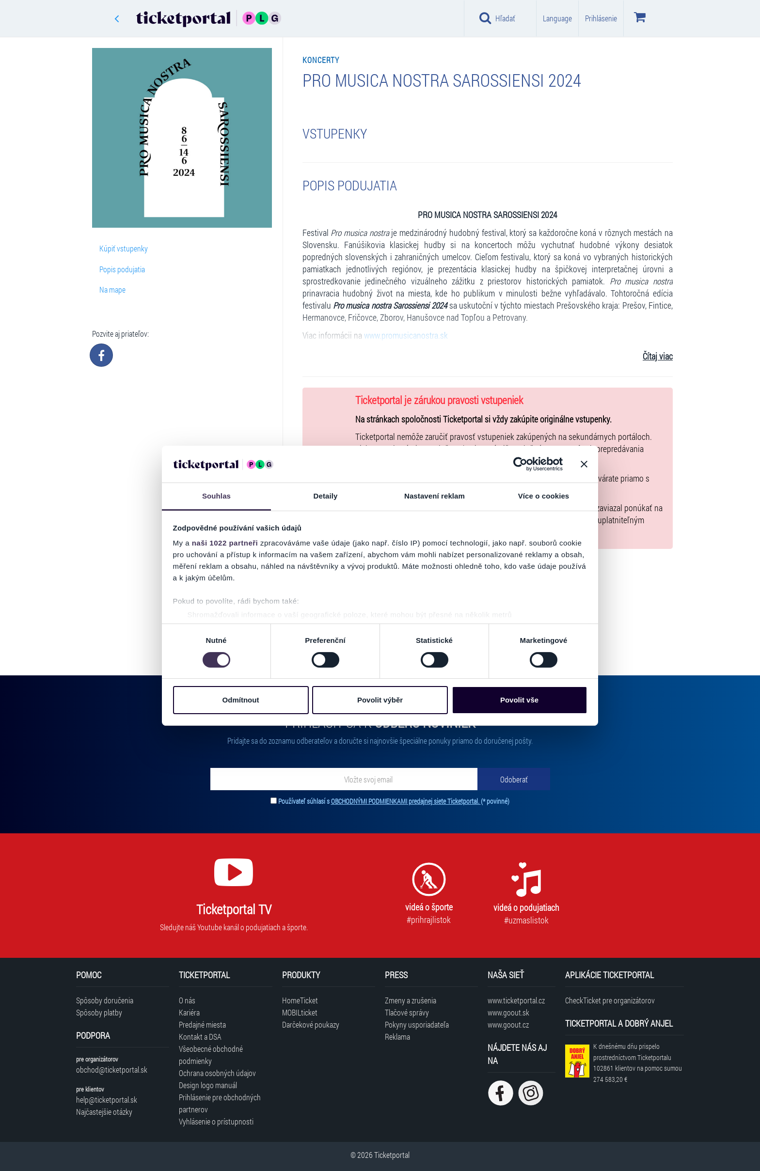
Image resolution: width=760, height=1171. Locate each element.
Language (557, 18)
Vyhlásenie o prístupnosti (216, 1121)
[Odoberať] (513, 779)
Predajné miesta (202, 1024)
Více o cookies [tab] (544, 496)
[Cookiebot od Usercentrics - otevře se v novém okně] (520, 464)
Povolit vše (519, 700)
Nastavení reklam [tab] (434, 496)
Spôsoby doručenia (104, 1000)
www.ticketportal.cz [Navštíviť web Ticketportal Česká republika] (516, 1000)
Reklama (397, 1036)
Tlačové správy (407, 1012)
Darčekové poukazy (310, 1024)
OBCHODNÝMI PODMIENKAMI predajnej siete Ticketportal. (406, 801)
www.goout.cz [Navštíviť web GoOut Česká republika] (508, 1024)
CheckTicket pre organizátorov (610, 1000)
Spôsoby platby (99, 1012)
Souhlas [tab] (216, 496)
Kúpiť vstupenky (123, 248)
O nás (187, 1000)
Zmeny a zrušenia (410, 1000)
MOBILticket (299, 1012)
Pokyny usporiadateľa (417, 1024)
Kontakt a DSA (200, 1036)
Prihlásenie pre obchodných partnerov (220, 1103)
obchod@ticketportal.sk (111, 1069)
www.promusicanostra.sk (406, 335)
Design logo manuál (208, 1085)
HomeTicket (300, 1000)
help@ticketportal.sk (106, 1099)
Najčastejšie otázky (104, 1112)
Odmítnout (240, 700)
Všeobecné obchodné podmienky (211, 1055)
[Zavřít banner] (584, 464)
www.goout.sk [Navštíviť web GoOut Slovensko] (508, 1012)
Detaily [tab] (326, 496)
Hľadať (497, 18)
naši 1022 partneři (225, 543)
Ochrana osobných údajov (217, 1073)
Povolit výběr (380, 700)
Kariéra (189, 1012)
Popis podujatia (122, 269)
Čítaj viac (658, 356)
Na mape (112, 289)
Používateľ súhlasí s (393, 801)
